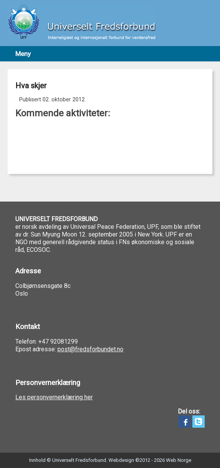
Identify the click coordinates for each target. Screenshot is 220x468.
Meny (23, 54)
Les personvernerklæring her (54, 397)
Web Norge (178, 460)
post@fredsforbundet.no (90, 349)
